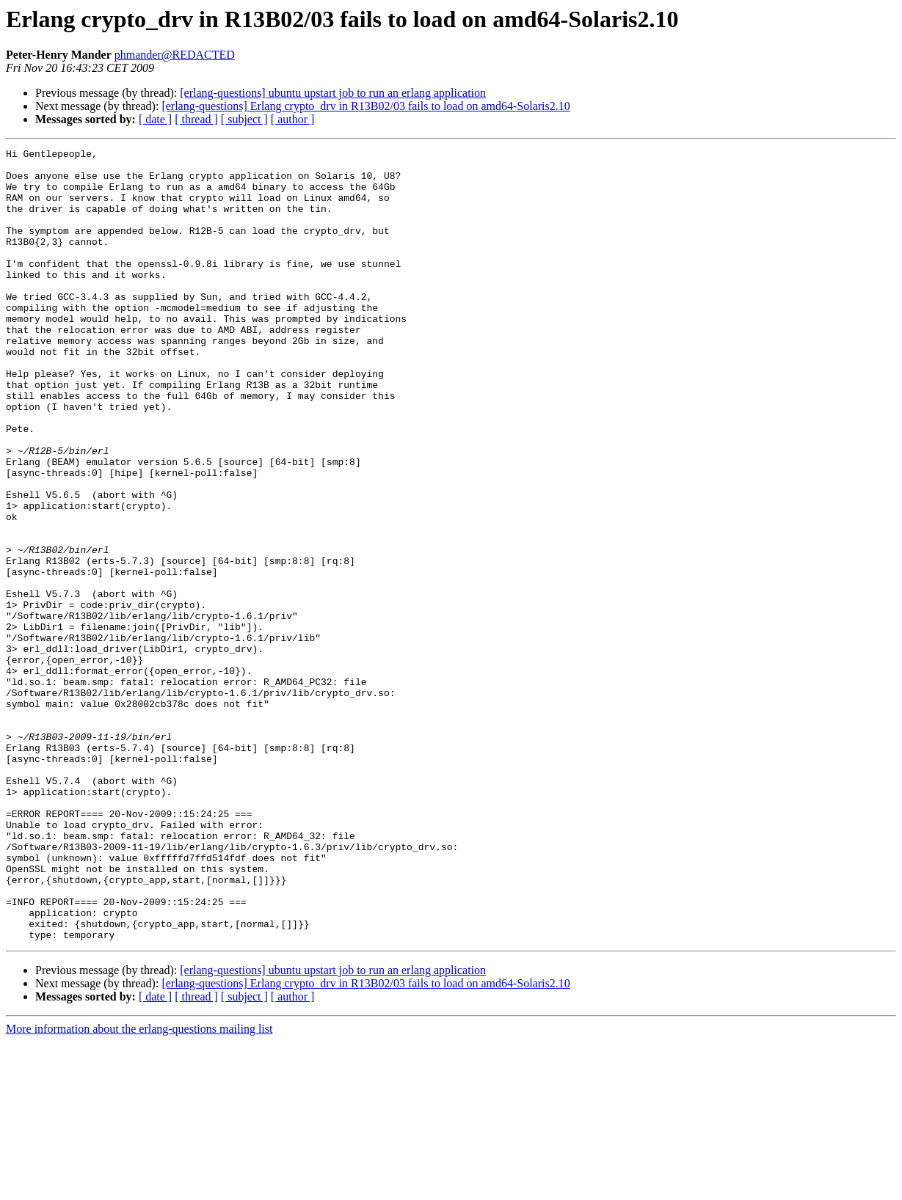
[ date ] (155, 119)
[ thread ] (196, 119)
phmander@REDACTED (174, 54)
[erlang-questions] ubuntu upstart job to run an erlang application (333, 93)
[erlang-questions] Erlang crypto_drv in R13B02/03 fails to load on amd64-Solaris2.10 (365, 106)
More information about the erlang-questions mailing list (139, 1187)
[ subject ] (244, 119)
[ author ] (293, 119)
